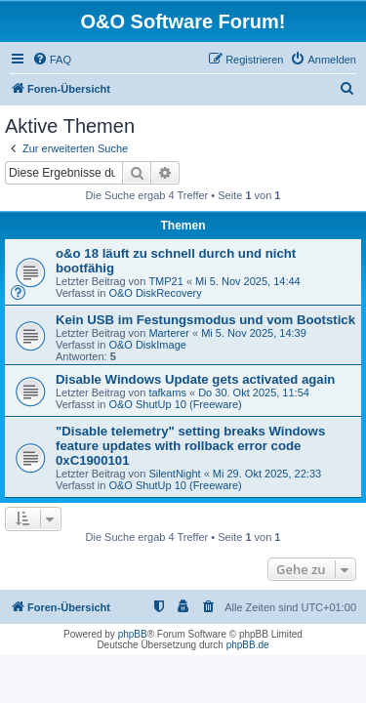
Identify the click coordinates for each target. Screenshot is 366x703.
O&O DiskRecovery (154, 293)
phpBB (132, 634)
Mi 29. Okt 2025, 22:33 (267, 473)
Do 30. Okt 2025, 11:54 (253, 392)
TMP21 (165, 281)
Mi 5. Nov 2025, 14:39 (253, 333)
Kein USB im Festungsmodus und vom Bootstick (205, 319)
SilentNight (174, 473)
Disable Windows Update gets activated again (195, 379)
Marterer (168, 333)
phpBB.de (247, 645)
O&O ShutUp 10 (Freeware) (174, 404)
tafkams (167, 392)
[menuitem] (51, 59)
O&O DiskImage (146, 345)
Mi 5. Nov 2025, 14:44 (248, 281)
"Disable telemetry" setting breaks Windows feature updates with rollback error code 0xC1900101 (190, 446)
